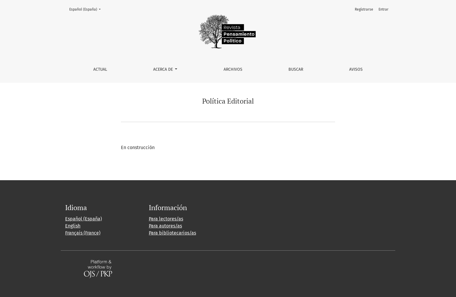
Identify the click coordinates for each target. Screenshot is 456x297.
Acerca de (163, 69)
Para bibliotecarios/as (172, 233)
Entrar (384, 9)
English (72, 226)
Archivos (233, 69)
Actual (100, 69)
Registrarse (364, 9)
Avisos (356, 69)
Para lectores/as (166, 219)
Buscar (295, 69)
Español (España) (86, 8)
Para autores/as (165, 226)
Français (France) (82, 233)
